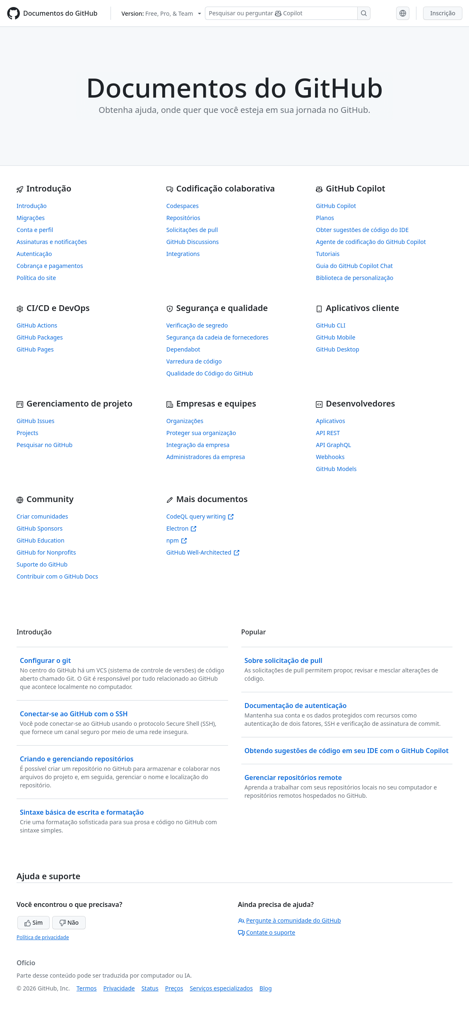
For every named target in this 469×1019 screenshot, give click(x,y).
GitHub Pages (35, 349)
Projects (27, 433)
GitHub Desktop (337, 349)
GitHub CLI (330, 325)
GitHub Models (336, 469)
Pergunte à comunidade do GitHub (289, 920)
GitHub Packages (40, 337)
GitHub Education (41, 540)
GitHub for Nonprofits (46, 552)
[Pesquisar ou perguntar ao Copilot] (287, 13)
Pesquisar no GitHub (44, 445)
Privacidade (119, 988)
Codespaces (182, 206)
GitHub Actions (37, 325)
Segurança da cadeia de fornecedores (217, 337)
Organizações (185, 421)
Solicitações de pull (192, 230)
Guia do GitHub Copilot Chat (354, 266)
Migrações (31, 218)
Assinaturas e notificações (52, 242)
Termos (87, 988)
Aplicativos (330, 421)
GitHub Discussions (192, 242)
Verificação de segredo (197, 325)
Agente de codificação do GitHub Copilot (371, 242)
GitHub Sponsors (40, 528)
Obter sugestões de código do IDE (362, 230)
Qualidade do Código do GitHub (209, 373)
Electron (181, 528)
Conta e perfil (35, 230)
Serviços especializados (221, 988)
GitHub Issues (36, 421)
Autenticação (34, 254)
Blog (266, 988)
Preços (174, 988)
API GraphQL (333, 445)
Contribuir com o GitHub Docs (57, 576)
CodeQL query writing (200, 516)
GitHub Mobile (335, 337)
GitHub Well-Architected (203, 552)
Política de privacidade (43, 937)
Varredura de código (194, 361)
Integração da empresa (198, 445)
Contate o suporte (267, 932)
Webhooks (330, 457)
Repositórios (183, 218)
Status (150, 988)
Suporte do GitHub (42, 564)
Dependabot (183, 349)
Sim (33, 922)
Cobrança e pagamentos (50, 266)
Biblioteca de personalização (354, 278)
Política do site (36, 278)
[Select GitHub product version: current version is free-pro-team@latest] (161, 13)
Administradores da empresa (205, 457)
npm (176, 540)
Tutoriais (327, 254)
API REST (328, 433)
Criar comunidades (42, 516)
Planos (325, 218)
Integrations (183, 254)
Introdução (32, 206)
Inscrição (442, 13)
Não (69, 922)
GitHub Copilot (336, 206)
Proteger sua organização (201, 433)
